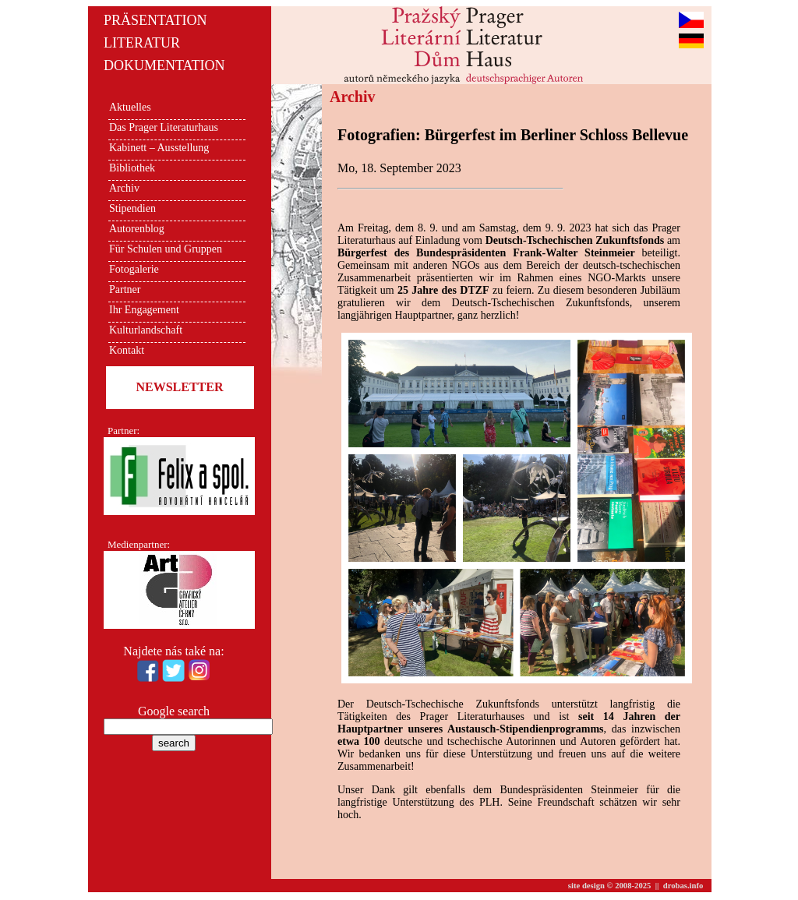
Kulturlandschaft (145, 330)
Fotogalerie (134, 269)
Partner (124, 289)
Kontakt (126, 350)
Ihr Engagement (144, 310)
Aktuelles (130, 107)
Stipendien (132, 208)
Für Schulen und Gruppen (165, 249)
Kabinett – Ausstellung (159, 148)
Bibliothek (132, 168)
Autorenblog (136, 229)
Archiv (124, 188)
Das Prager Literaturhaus (163, 127)
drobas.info (683, 885)
